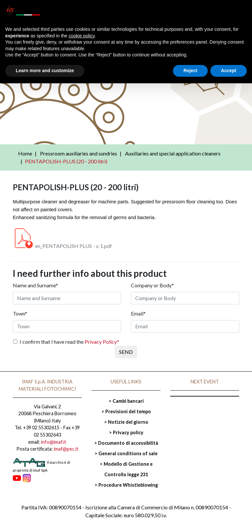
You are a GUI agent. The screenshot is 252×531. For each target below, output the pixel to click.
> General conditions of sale (126, 453)
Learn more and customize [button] (45, 70)
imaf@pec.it (66, 449)
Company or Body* (152, 285)
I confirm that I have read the (69, 341)
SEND (126, 352)
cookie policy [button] (81, 35)
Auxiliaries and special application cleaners (172, 153)
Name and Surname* (35, 285)
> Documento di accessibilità (126, 443)
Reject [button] (190, 70)
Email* (138, 313)
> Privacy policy (126, 432)
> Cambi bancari (126, 401)
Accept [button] (228, 70)
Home (25, 153)
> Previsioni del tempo (126, 411)
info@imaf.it (53, 442)
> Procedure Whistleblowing (126, 485)
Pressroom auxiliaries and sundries (78, 153)
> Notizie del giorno (126, 422)
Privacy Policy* (102, 341)
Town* (20, 313)
